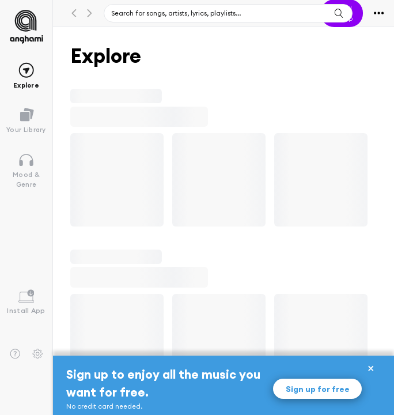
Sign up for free (318, 389)
